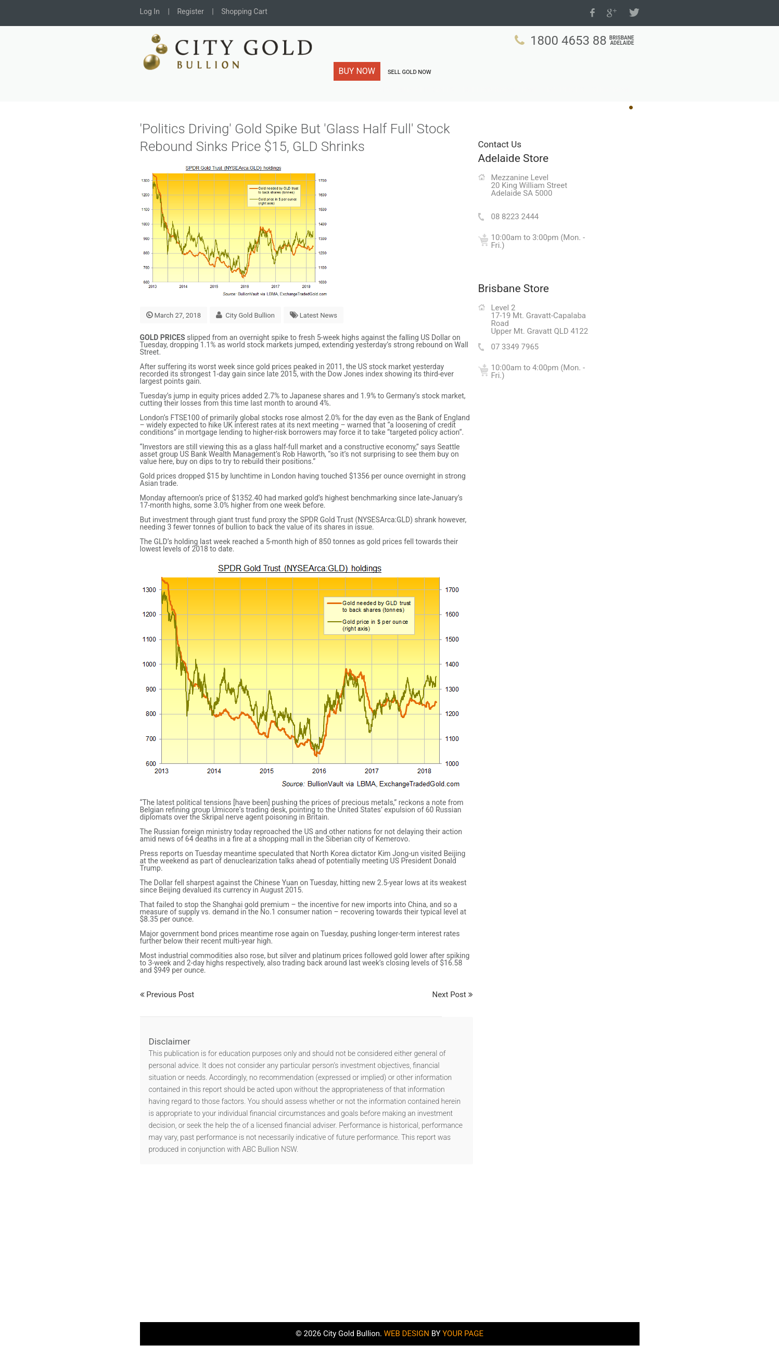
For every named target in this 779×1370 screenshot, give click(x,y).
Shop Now (612, 103)
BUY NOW (357, 71)
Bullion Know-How (512, 103)
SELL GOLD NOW (409, 72)
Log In (150, 11)
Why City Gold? (448, 103)
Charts (404, 103)
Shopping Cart (244, 11)
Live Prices (569, 103)
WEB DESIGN (406, 1358)
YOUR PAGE (462, 1358)
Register (190, 11)
